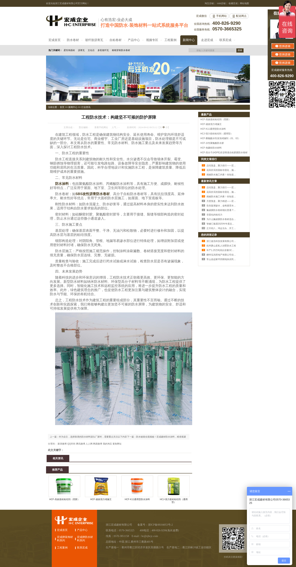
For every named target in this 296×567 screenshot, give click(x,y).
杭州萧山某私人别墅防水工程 (221, 245)
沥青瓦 (81, 50)
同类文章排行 (209, 159)
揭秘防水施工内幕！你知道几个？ (223, 174)
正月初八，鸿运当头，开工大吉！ (223, 228)
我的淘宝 (107, 443)
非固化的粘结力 (214, 214)
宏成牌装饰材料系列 (65, 539)
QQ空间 (71, 443)
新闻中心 (72, 107)
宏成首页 (62, 530)
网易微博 (97, 443)
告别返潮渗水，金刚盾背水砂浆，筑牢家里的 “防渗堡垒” (235, 205)
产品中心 (82, 530)
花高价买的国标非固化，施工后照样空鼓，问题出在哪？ (235, 170)
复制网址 (117, 443)
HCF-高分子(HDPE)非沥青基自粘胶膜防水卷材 (224, 152)
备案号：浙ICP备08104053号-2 (155, 524)
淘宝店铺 (209, 3)
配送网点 (241, 16)
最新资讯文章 (209, 181)
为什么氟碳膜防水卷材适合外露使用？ (226, 219)
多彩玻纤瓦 (103, 50)
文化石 (91, 50)
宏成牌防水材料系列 (85, 539)
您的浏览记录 (209, 234)
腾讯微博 (80, 443)
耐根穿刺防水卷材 (121, 50)
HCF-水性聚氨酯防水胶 (212, 143)
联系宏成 (82, 547)
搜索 (240, 50)
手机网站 (221, 16)
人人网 (89, 443)
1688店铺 (221, 3)
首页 (62, 107)
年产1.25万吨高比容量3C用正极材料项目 (227, 250)
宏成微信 (201, 16)
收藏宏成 (233, 3)
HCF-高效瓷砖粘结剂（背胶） (64, 499)
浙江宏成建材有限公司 (119, 524)
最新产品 (206, 114)
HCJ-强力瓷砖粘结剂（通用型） (174, 500)
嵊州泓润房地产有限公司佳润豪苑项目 (226, 254)
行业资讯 (85, 107)
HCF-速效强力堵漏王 (101, 499)
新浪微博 (62, 443)
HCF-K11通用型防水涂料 (137, 499)
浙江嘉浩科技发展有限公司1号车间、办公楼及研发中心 (234, 241)
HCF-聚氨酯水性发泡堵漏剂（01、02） (220, 138)
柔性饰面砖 (69, 50)
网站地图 (244, 3)
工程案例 (62, 547)
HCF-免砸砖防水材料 (211, 147)
